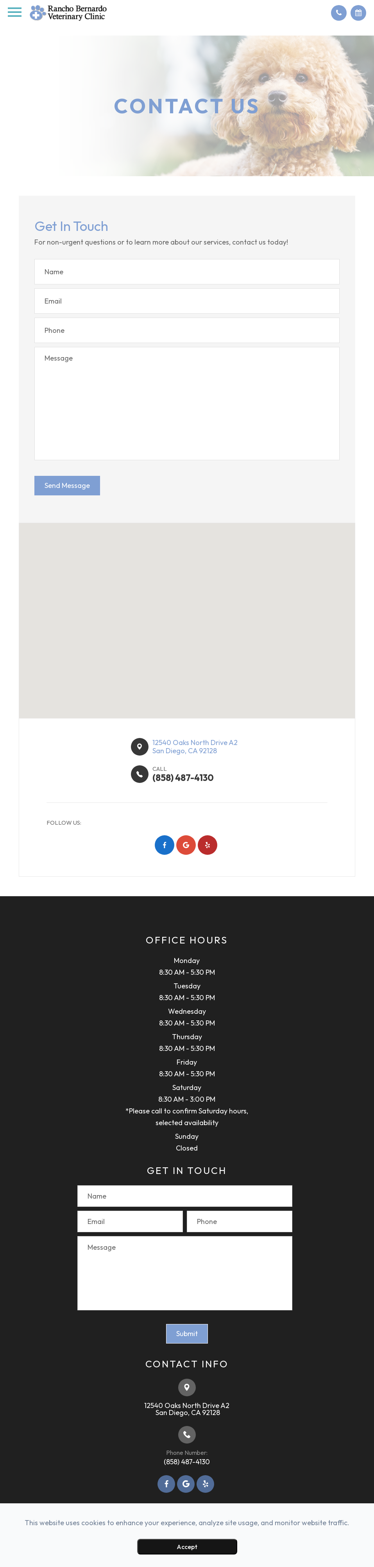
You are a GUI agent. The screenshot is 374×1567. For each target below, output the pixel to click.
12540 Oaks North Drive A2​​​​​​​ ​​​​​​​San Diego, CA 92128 (186, 1409)
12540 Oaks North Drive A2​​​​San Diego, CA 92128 (195, 746)
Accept (187, 1547)
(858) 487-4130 (187, 1461)
